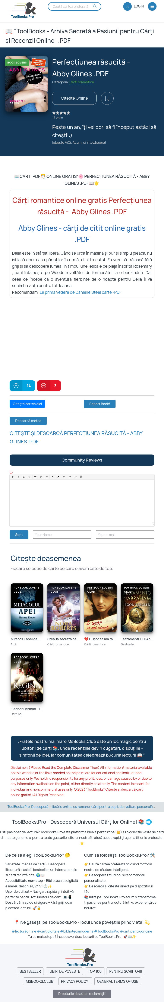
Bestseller (30, 971)
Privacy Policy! (75, 981)
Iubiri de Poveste (64, 971)
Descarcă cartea (28, 420)
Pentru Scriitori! (125, 971)
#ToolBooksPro (107, 931)
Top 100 (95, 971)
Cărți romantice (81, 82)
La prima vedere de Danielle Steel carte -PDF (81, 292)
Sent (19, 534)
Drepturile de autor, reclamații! (82, 993)
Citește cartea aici (27, 403)
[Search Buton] (94, 6)
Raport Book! (99, 403)
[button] (12, 476)
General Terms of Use (117, 981)
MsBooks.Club (39, 981)
